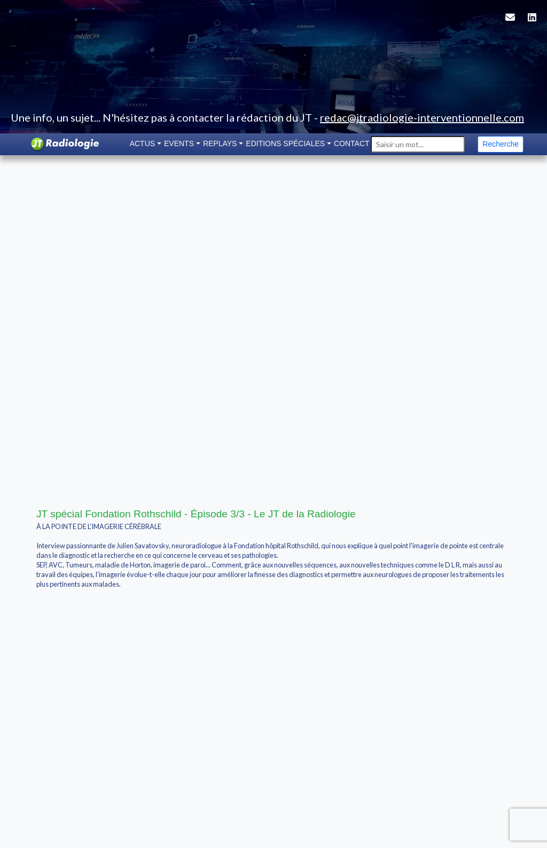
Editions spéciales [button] (285, 143)
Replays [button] (220, 143)
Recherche (500, 144)
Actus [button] (142, 143)
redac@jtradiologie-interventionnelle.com (422, 117)
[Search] (418, 144)
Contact (352, 143)
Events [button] (179, 143)
